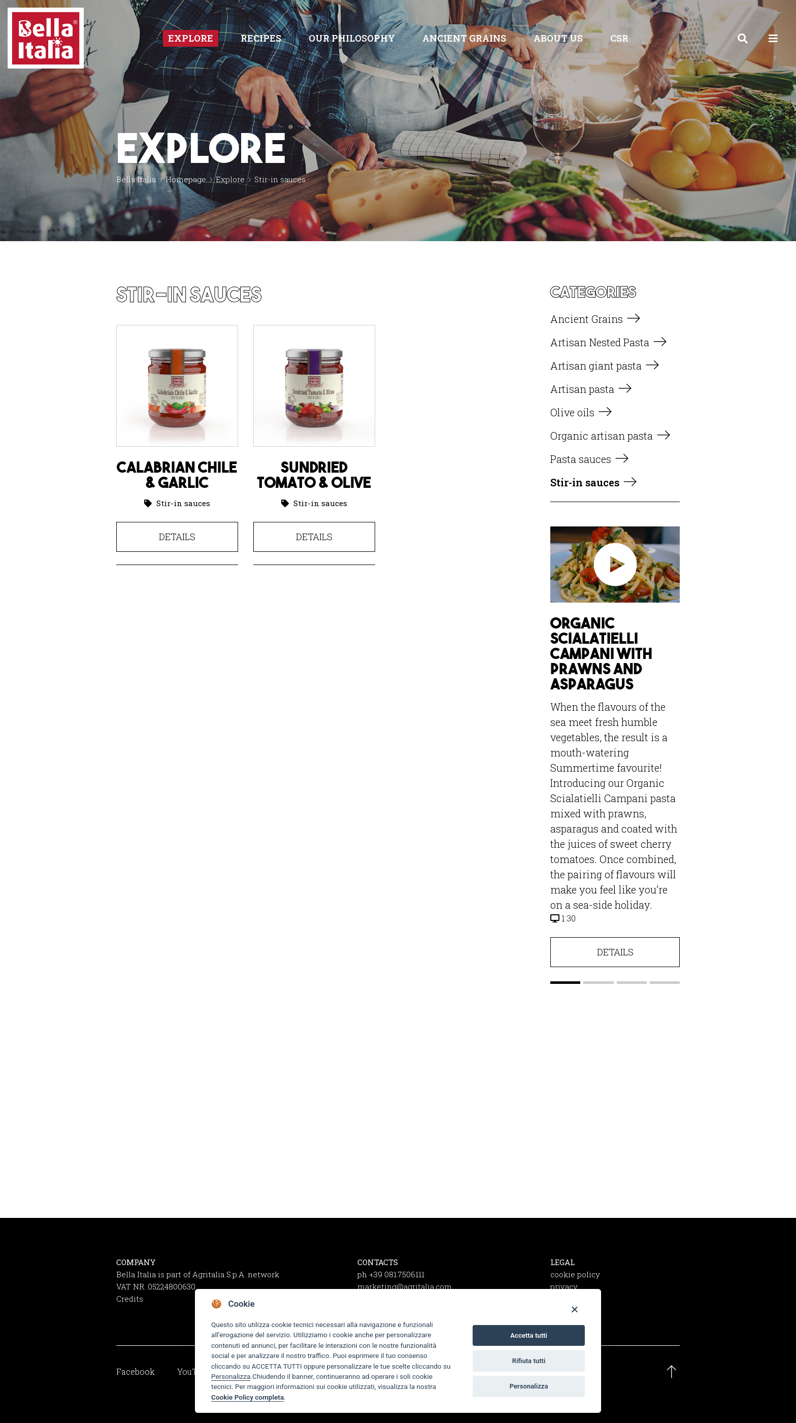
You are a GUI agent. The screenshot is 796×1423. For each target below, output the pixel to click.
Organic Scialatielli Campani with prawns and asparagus (601, 653)
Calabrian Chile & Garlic (177, 474)
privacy (564, 1286)
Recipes (261, 38)
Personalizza (230, 1376)
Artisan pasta (582, 388)
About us (558, 38)
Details (177, 537)
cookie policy (575, 1274)
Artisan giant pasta (596, 365)
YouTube (194, 1371)
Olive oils (572, 412)
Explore (190, 38)
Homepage (185, 179)
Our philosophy (352, 38)
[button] (565, 982)
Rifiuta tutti (529, 1361)
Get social (398, 1137)
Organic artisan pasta (601, 435)
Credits (129, 1299)
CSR (619, 38)
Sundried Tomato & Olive (314, 474)
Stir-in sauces (183, 503)
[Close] (574, 1309)
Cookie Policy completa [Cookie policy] (247, 1397)
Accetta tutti (528, 1335)
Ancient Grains (464, 38)
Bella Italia (136, 179)
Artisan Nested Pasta (599, 342)
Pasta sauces (580, 459)
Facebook (135, 1371)
